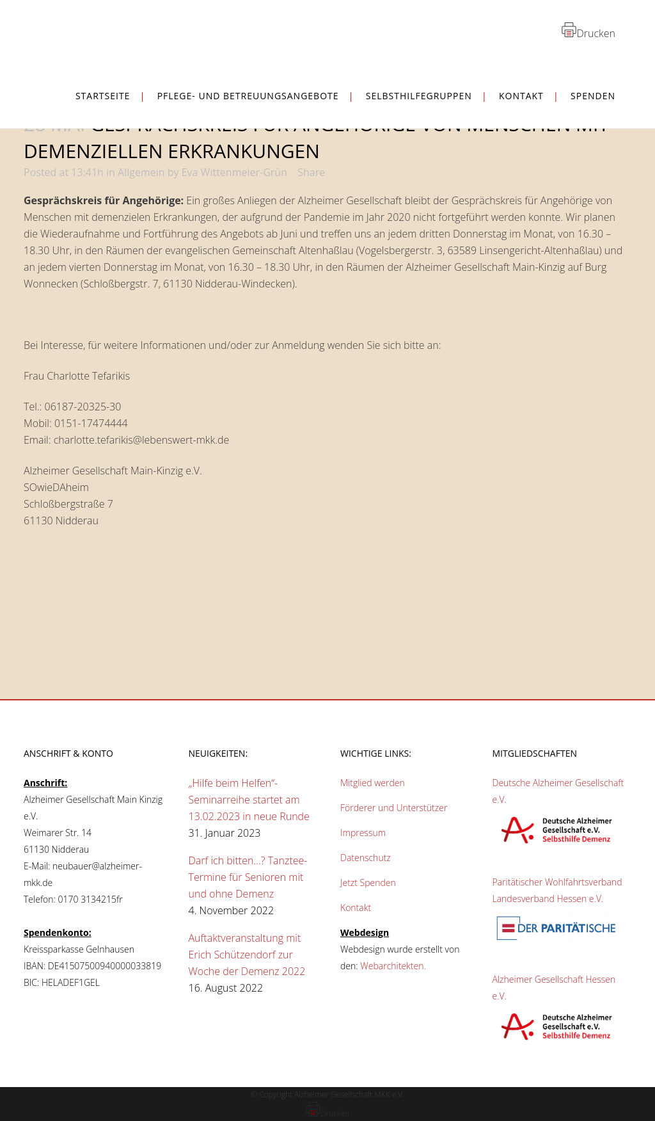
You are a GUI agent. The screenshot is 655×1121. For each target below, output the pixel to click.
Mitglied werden (372, 783)
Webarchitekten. (393, 966)
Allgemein (141, 172)
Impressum (363, 833)
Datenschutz (365, 857)
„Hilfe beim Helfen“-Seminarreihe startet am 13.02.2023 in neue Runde (249, 799)
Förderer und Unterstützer (393, 808)
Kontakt (355, 907)
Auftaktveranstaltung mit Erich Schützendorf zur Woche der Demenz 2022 (247, 954)
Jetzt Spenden (368, 882)
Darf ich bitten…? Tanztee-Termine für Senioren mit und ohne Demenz (248, 877)
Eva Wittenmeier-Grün (234, 172)
